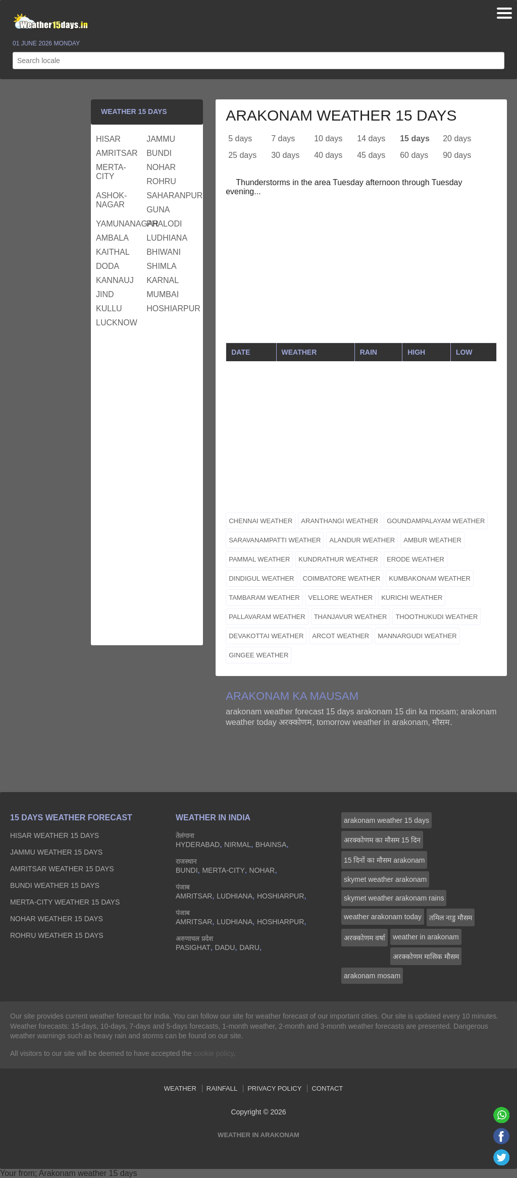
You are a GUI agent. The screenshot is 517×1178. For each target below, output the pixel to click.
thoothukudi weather (436, 617)
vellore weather (340, 597)
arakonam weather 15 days (386, 820)
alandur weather (362, 540)
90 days (457, 155)
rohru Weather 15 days (57, 935)
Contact (327, 1088)
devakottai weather (266, 636)
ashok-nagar (111, 200)
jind (105, 294)
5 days (240, 138)
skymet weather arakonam (385, 879)
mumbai (162, 294)
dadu (225, 947)
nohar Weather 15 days (56, 919)
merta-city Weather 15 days (65, 902)
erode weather (415, 559)
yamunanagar (120, 223)
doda (107, 266)
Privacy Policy (274, 1088)
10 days (328, 138)
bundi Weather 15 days (54, 885)
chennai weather (260, 521)
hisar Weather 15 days (54, 835)
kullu (109, 308)
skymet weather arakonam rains (394, 898)
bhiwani (163, 252)
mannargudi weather (417, 636)
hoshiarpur (170, 308)
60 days (414, 155)
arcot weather (340, 636)
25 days (242, 155)
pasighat (193, 947)
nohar (161, 167)
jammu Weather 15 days (56, 852)
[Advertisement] (361, 272)
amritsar (117, 153)
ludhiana (166, 238)
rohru (161, 181)
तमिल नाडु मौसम (450, 918)
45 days (371, 155)
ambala (112, 238)
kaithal (113, 252)
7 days (283, 138)
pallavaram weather (267, 617)
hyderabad (198, 844)
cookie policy (213, 1053)
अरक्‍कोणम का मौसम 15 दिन (382, 840)
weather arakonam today (383, 917)
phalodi (164, 223)
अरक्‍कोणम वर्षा (364, 938)
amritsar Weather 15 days (62, 869)
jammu (160, 139)
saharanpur (170, 195)
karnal (162, 280)
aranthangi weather (339, 521)
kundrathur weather (338, 559)
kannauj (115, 280)
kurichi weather (411, 597)
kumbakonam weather (430, 578)
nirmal (237, 844)
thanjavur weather (350, 617)
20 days (457, 138)
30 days (285, 155)
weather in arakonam (426, 937)
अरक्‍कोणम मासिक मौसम (426, 956)
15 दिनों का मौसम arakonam (384, 860)
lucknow (116, 322)
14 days (371, 138)
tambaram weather (264, 597)
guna (158, 209)
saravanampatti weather (275, 540)
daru (249, 947)
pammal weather (259, 559)
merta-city (111, 172)
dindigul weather (261, 578)
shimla (161, 266)
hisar (108, 139)
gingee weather (258, 655)
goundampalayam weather (436, 521)
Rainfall (221, 1088)
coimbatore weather (342, 578)
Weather (180, 1088)
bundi (159, 153)
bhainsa (270, 844)
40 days (328, 155)
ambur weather (432, 540)
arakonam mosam (372, 976)
